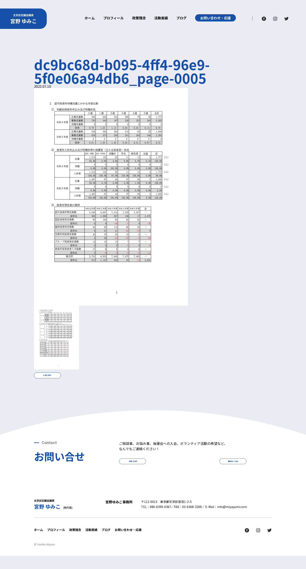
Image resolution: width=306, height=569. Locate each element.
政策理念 (139, 18)
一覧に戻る (63, 378)
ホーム (90, 18)
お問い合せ (148, 471)
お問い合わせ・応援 (215, 17)
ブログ (181, 18)
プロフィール (113, 18)
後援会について (217, 471)
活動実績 (161, 18)
